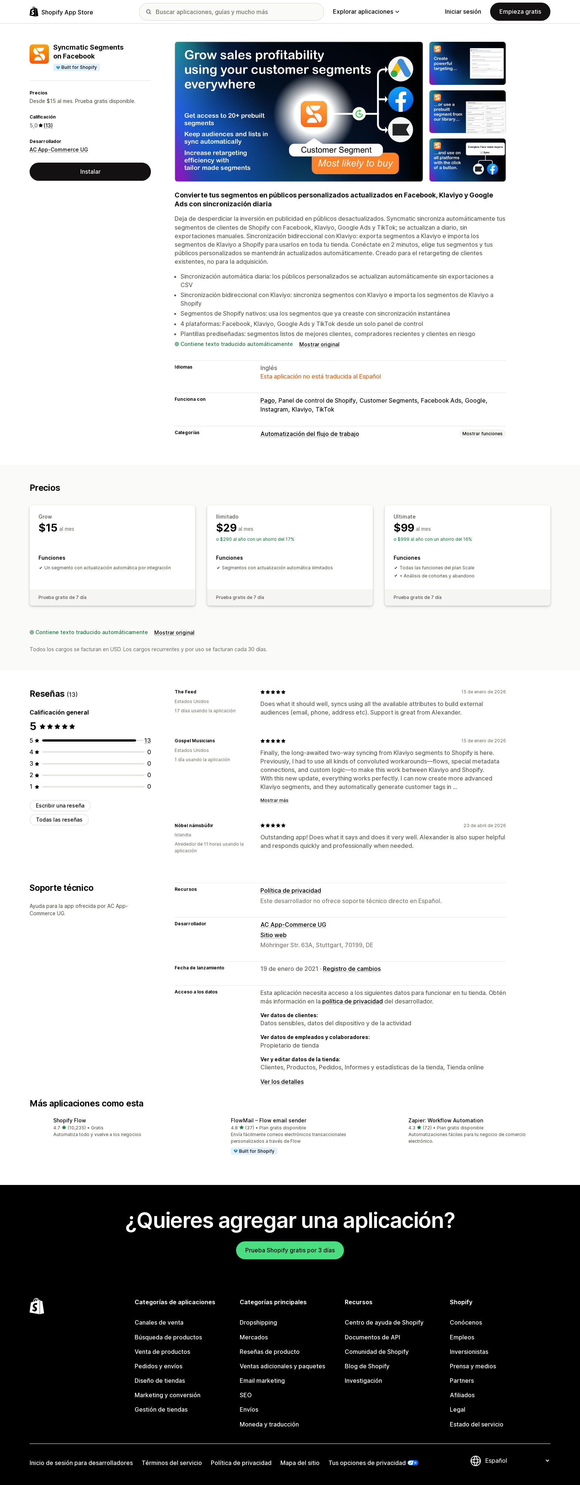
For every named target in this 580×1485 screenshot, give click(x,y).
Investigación (363, 1380)
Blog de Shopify (367, 1366)
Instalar (90, 171)
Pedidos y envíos (158, 1366)
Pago (267, 400)
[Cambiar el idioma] (517, 1460)
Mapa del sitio (300, 1462)
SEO (246, 1395)
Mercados (254, 1337)
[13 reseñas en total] (147, 740)
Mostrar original (319, 344)
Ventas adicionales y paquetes (282, 1366)
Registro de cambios (352, 968)
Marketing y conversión (167, 1395)
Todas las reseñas (59, 819)
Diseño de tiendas (160, 1380)
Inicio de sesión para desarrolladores (81, 1462)
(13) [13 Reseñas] (48, 125)
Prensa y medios (473, 1366)
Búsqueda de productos (168, 1337)
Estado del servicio (476, 1424)
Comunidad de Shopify (377, 1351)
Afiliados (462, 1395)
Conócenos (466, 1322)
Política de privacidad (290, 890)
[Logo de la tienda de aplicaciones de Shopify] (61, 12)
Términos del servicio (172, 1462)
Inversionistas (469, 1351)
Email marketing (262, 1380)
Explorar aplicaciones (366, 11)
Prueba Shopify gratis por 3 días (290, 1250)
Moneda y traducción (269, 1424)
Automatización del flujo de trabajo (309, 433)
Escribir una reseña (60, 805)
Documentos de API (372, 1337)
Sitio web (273, 935)
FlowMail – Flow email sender (268, 1120)
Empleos (462, 1337)
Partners (462, 1380)
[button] (112, 1128)
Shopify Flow (69, 1120)
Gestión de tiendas (161, 1409)
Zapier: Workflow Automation (445, 1120)
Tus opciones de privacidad (367, 1462)
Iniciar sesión (463, 11)
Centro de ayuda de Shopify (384, 1322)
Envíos (249, 1409)
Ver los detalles (282, 1081)
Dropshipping (258, 1322)
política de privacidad (352, 1001)
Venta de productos (162, 1351)
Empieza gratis (520, 11)
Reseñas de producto (270, 1351)
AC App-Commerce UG (59, 149)
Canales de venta (159, 1322)
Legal (457, 1409)
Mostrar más (274, 800)
